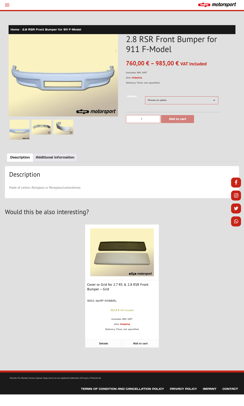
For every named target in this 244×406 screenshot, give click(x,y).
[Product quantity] (143, 119)
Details (103, 343)
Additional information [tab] (55, 157)
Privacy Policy (183, 389)
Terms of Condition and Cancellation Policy (122, 389)
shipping (137, 77)
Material (132, 96)
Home (15, 29)
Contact (230, 389)
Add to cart (177, 119)
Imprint (210, 389)
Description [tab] (20, 157)
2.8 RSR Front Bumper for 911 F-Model (51, 29)
